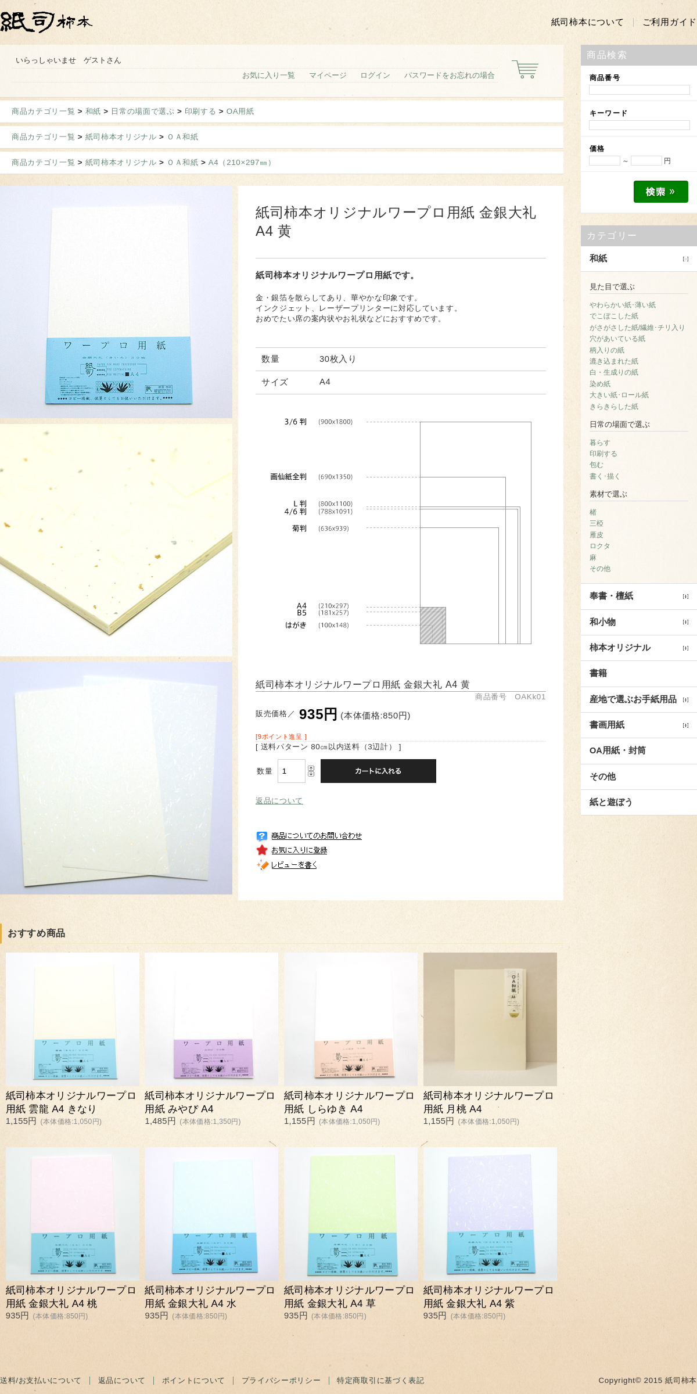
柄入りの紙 (607, 350)
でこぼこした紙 (614, 316)
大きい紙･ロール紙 (619, 395)
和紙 (93, 111)
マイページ (328, 75)
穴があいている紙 (617, 339)
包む (596, 465)
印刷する (201, 111)
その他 (600, 569)
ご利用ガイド (669, 22)
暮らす (600, 443)
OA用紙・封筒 (618, 750)
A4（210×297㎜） (242, 162)
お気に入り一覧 (268, 75)
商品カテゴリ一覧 (43, 111)
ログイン (375, 75)
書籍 (598, 673)
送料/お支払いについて (41, 1380)
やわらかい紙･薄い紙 (623, 305)
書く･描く (605, 476)
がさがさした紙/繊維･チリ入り (637, 328)
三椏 (596, 523)
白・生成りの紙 (614, 372)
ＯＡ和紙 (183, 136)
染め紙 (600, 384)
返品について (279, 800)
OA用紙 (240, 111)
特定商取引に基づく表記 (380, 1380)
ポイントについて (193, 1380)
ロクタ (600, 546)
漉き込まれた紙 (614, 361)
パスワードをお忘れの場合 (449, 75)
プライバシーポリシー (281, 1380)
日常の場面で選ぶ (142, 111)
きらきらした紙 (614, 407)
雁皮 (596, 535)
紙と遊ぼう (611, 802)
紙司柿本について (587, 22)
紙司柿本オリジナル (121, 136)
